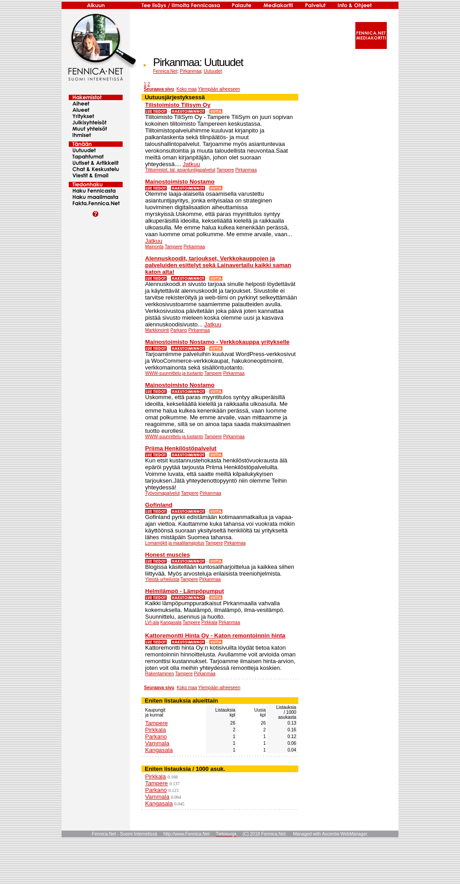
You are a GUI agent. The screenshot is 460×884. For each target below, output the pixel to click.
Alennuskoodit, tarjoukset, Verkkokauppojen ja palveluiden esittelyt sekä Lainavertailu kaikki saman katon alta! (218, 265)
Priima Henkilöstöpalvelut (181, 448)
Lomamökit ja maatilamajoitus (174, 543)
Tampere (225, 169)
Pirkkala (209, 622)
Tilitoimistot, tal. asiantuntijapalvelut (180, 169)
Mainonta (154, 246)
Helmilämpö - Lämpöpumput (184, 591)
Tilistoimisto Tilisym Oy (177, 104)
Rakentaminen (159, 673)
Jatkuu (191, 164)
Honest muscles (167, 554)
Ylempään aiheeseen (219, 89)
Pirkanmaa (190, 71)
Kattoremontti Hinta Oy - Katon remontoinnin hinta (215, 635)
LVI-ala (152, 622)
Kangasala (170, 622)
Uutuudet (213, 71)
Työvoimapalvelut (162, 493)
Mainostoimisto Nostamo (180, 181)
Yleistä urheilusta (162, 579)
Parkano (178, 330)
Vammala (157, 743)
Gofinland (158, 504)
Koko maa (187, 89)
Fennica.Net (165, 71)
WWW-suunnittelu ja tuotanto (174, 373)
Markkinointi (157, 330)
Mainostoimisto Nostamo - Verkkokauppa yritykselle (217, 342)
